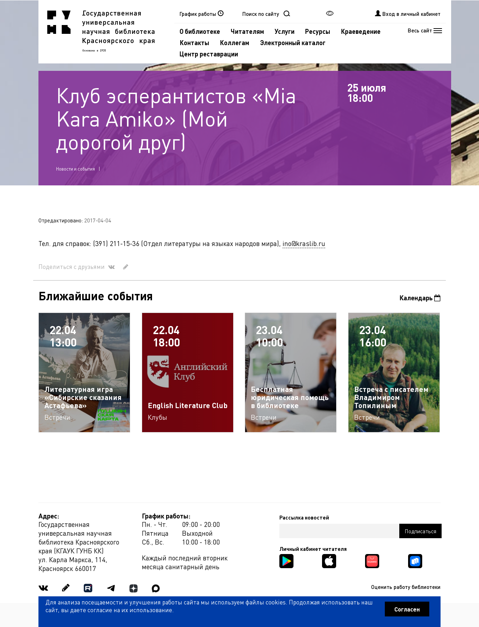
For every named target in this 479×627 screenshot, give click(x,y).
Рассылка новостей (304, 517)
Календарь (420, 297)
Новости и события (75, 169)
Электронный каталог (293, 42)
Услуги (285, 31)
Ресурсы (317, 31)
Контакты (194, 42)
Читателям (247, 31)
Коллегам (234, 42)
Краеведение (361, 31)
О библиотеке (200, 31)
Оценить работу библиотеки (406, 586)
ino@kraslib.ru (304, 243)
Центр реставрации (209, 54)
